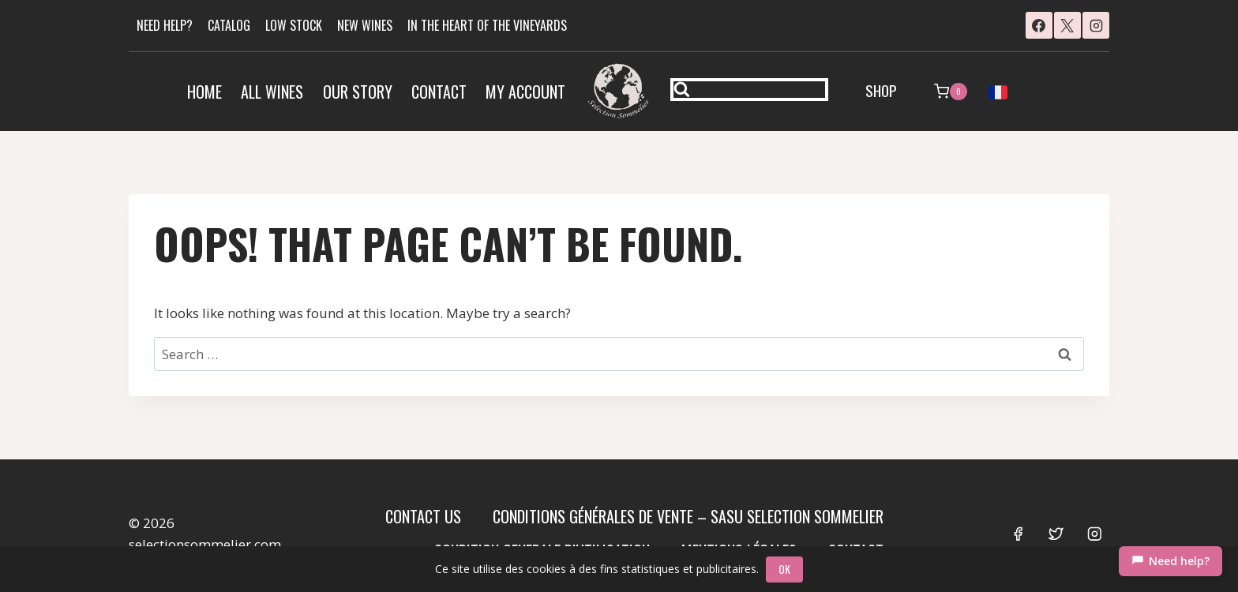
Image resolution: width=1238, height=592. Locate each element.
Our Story (357, 91)
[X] (1067, 25)
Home (204, 91)
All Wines (272, 91)
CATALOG (229, 25)
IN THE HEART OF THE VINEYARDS (487, 25)
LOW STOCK (293, 25)
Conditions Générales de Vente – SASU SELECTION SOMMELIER (688, 516)
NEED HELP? (165, 25)
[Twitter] (1056, 533)
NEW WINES (364, 25)
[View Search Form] (749, 89)
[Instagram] (1095, 25)
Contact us (423, 516)
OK (785, 568)
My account (525, 91)
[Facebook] (1039, 25)
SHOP (881, 90)
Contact (439, 91)
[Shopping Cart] (950, 91)
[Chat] (1170, 561)
